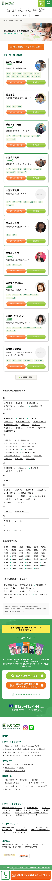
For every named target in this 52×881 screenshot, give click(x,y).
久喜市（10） (8, 428)
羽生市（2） (19, 490)
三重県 (43, 556)
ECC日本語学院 (21, 830)
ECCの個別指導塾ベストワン (12, 808)
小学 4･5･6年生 (28, 10)
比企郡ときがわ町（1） (26, 493)
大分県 (13, 568)
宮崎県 (21, 568)
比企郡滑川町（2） (10, 496)
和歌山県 (44, 559)
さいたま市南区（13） (29, 452)
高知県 (21, 565)
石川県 (6, 556)
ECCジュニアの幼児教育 (30, 746)
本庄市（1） (22, 502)
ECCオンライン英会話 (17, 832)
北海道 (6, 547)
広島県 (28, 562)
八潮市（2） (8, 521)
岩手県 (28, 547)
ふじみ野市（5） (9, 502)
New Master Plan (10, 594)
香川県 (6, 565)
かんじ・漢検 (9, 786)
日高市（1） (8, 499)
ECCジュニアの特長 (19, 15)
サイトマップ (24, 752)
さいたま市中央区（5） (11, 449)
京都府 (13, 559)
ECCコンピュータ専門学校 (11, 847)
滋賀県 (6, 559)
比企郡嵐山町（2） (41, 496)
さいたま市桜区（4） (27, 446)
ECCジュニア (23, 827)
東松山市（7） (42, 490)
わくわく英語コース (10, 597)
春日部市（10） (9, 418)
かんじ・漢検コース (10, 591)
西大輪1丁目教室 (14, 61)
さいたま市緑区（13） (11, 452)
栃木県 (21, 550)
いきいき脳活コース (41, 594)
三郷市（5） (8, 512)
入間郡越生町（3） (33, 403)
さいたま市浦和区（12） (12, 443)
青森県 (13, 547)
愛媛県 (13, 565)
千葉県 (6, 553)
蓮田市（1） (8, 490)
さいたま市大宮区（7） (30, 443)
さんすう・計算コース (11, 588)
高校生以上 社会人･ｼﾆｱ (42, 10)
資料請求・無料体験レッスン (25, 749)
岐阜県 (21, 556)
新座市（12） (8, 481)
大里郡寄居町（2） (37, 406)
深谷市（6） (19, 499)
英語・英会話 (9, 780)
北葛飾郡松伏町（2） (11, 425)
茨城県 (13, 550)
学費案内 (36, 15)
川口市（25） (33, 418)
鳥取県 (6, 562)
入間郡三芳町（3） (10, 406)
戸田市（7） (20, 471)
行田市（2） (36, 425)
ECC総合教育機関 (8, 827)
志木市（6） (8, 459)
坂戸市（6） (27, 456)
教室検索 (8, 749)
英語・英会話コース (10, 585)
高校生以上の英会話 (12, 783)
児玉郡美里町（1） (10, 431)
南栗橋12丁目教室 (15, 316)
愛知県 (36, 556)
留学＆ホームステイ (23, 810)
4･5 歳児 (13, 10)
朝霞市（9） (20, 403)
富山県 (43, 553)
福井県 (13, 556)
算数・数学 (40, 783)
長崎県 (43, 565)
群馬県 (28, 550)
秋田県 (21, 547)
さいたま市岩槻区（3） (22, 440)
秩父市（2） (23, 468)
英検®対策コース (41, 585)
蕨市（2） (18, 530)
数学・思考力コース (27, 588)
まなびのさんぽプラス (12, 789)
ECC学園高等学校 (31, 847)
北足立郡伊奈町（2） (23, 422)
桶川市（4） (8, 409)
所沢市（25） (8, 471)
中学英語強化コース (26, 585)
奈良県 (36, 559)
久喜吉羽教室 (12, 157)
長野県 (28, 553)
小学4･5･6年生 (10, 767)
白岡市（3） (19, 459)
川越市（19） (8, 422)
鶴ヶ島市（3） (35, 468)
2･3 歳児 (8, 10)
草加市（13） (30, 459)
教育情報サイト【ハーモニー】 (27, 815)
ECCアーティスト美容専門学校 (33, 844)
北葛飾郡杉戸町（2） (39, 422)
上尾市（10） (8, 403)
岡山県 (21, 562)
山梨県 (21, 553)
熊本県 (6, 568)
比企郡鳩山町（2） (25, 496)
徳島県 (43, 562)
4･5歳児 (17, 764)
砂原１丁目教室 (13, 124)
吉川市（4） (19, 521)
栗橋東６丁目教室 (14, 283)
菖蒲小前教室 (12, 253)
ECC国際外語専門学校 (10, 844)
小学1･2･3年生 (29, 764)
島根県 (13, 562)
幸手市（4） (8, 440)
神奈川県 (44, 550)
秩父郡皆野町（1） (10, 468)
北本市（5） (25, 425)
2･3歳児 (7, 764)
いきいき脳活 (42, 786)
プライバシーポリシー (12, 755)
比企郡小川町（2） (10, 493)
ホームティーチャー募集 (32, 755)
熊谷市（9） (20, 428)
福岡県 (28, 565)
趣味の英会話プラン (25, 594)
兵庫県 (28, 559)
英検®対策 (35, 780)
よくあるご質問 (10, 752)
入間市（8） (23, 406)
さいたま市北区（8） (11, 446)
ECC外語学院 (37, 827)
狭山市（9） (38, 456)
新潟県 (36, 553)
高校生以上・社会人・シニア (15, 771)
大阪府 (21, 559)
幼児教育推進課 (32, 808)
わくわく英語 (27, 783)
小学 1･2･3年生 (20, 10)
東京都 (13, 553)
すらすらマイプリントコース (29, 591)
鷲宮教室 (10, 94)
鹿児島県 (29, 568)
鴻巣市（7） (31, 428)
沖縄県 (37, 568)
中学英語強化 (22, 780)
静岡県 (28, 556)
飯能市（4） (30, 490)
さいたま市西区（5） (29, 449)
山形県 (36, 547)
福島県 (6, 550)
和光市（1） (8, 530)
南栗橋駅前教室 (13, 349)
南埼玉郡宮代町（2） (22, 512)
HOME (5, 736)
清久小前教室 (12, 223)
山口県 (36, 562)
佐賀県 (36, 565)
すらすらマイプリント (26, 786)
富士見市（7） (31, 499)
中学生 (34, 10)
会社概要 (36, 752)
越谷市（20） (42, 428)
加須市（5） (21, 418)
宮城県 (43, 547)
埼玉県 (36, 550)
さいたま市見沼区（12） (12, 456)
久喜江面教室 (12, 190)
